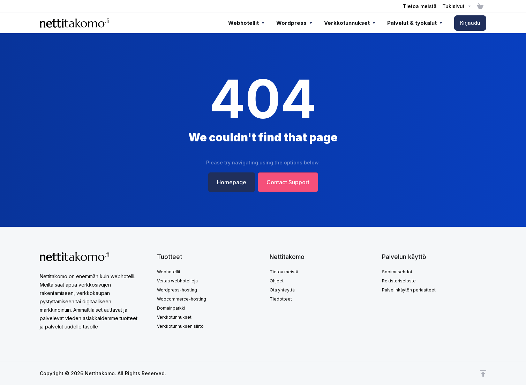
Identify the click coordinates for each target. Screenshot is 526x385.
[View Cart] (480, 6)
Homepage (231, 182)
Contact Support (287, 182)
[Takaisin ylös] (483, 373)
